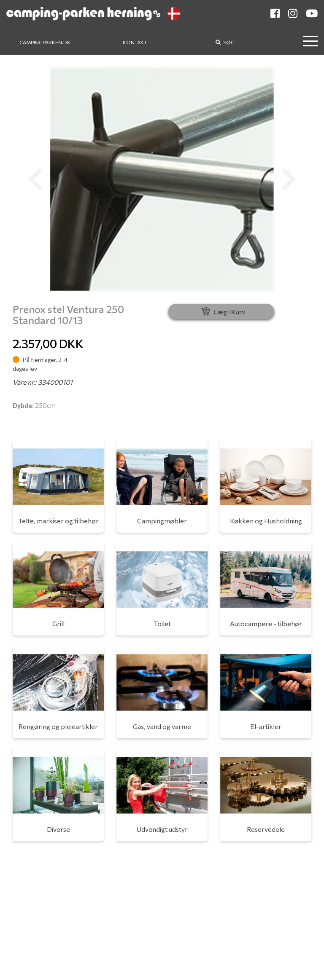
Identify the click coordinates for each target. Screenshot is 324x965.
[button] (35, 179)
